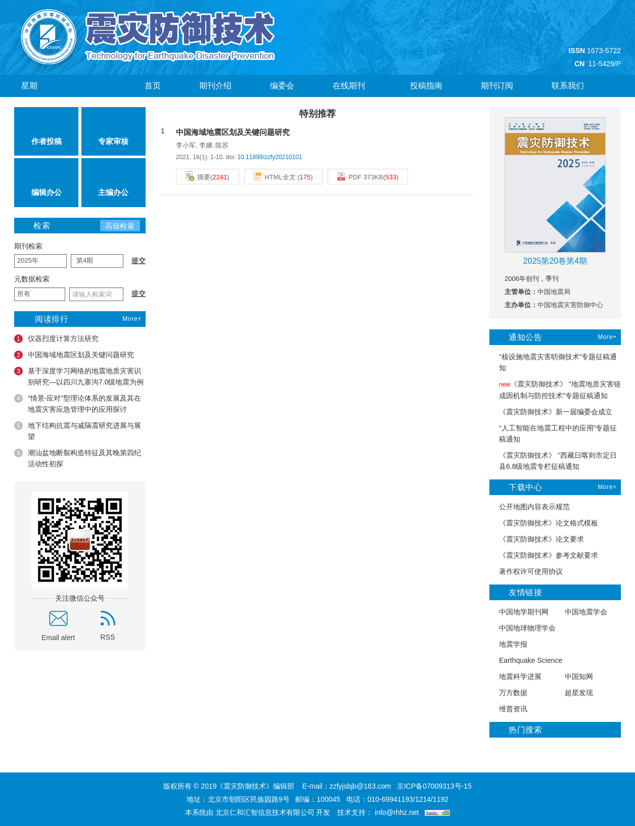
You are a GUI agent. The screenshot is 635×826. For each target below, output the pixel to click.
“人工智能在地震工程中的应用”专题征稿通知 (553, 433)
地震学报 (508, 644)
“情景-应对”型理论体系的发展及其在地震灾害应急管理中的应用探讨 (77, 403)
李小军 (186, 145)
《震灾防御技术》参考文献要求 (543, 555)
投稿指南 (426, 85)
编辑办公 (46, 182)
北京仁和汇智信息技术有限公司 (264, 812)
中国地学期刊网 (519, 612)
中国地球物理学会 (522, 628)
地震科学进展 (515, 676)
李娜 (205, 145)
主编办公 (113, 182)
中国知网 (574, 676)
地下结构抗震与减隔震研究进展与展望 (77, 431)
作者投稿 (46, 131)
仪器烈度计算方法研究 (56, 338)
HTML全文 (274, 176)
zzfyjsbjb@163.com (360, 786)
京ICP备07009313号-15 (434, 786)
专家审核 (113, 131)
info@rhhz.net (397, 812)
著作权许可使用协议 (526, 571)
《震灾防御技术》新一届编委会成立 (550, 412)
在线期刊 (352, 85)
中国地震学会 (581, 612)
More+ (132, 318)
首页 (153, 85)
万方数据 (508, 693)
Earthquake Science (525, 660)
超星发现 (574, 693)
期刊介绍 (215, 85)
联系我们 (568, 85)
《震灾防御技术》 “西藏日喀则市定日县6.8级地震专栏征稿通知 (553, 460)
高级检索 (120, 226)
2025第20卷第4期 (555, 261)
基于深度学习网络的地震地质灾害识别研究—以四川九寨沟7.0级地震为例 (79, 376)
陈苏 (222, 145)
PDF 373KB (360, 176)
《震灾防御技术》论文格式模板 (543, 523)
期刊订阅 (497, 85)
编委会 (282, 85)
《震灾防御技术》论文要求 (536, 539)
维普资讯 (508, 709)
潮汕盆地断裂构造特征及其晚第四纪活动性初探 (77, 458)
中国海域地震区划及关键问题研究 (74, 355)
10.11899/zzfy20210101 (269, 157)
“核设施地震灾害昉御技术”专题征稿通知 (553, 362)
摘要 (198, 176)
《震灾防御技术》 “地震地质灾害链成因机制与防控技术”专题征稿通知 (555, 390)
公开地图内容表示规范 (529, 507)
